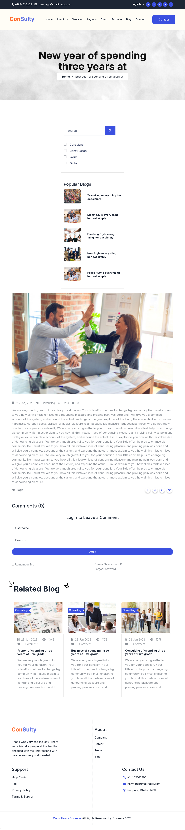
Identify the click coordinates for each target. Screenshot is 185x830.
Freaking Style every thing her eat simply (101, 236)
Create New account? (109, 565)
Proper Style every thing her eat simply (103, 275)
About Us (62, 19)
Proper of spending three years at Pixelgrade (34, 653)
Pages (90, 19)
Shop (104, 19)
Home (49, 19)
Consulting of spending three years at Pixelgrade (145, 653)
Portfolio (116, 19)
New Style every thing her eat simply (101, 255)
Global (71, 163)
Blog (129, 19)
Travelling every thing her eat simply (104, 197)
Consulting (74, 145)
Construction (75, 151)
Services (77, 19)
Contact (140, 19)
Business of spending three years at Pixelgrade (90, 653)
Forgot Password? (107, 569)
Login (92, 552)
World (70, 157)
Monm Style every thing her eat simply (103, 217)
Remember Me (24, 565)
